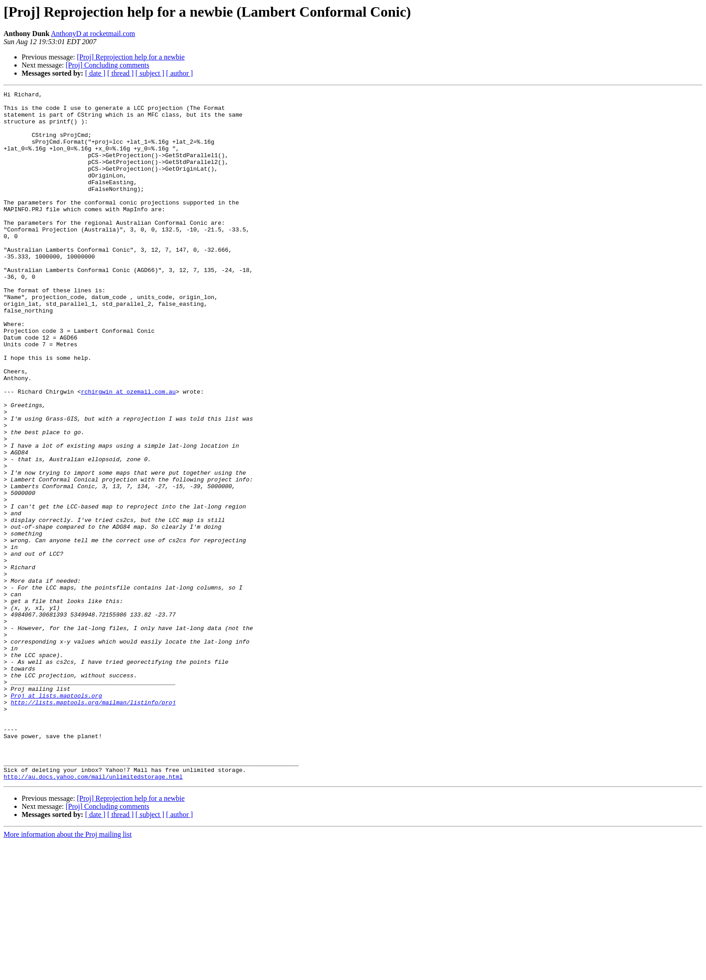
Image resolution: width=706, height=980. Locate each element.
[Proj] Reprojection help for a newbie (131, 57)
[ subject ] (150, 73)
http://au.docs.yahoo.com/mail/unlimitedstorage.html (93, 914)
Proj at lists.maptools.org (56, 817)
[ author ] (179, 73)
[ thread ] (120, 73)
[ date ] (95, 73)
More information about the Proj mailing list (67, 972)
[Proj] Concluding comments (107, 65)
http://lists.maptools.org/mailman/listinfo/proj (93, 825)
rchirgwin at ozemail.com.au (128, 452)
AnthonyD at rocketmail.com (93, 33)
